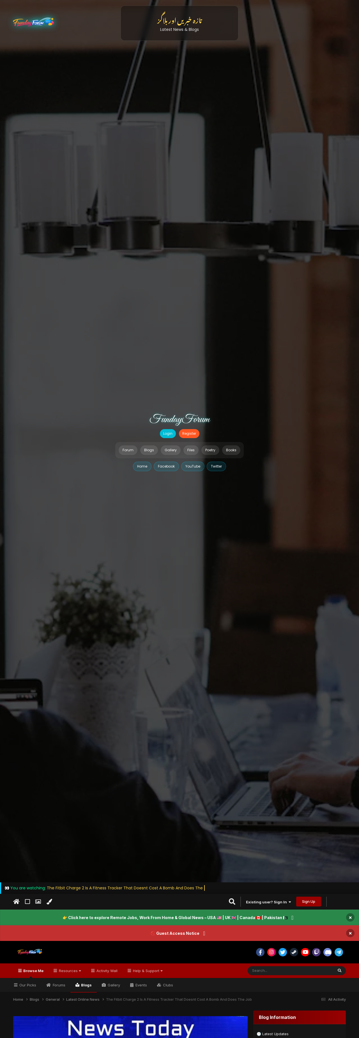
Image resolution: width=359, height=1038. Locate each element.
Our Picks (27, 985)
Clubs (167, 985)
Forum (128, 450)
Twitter (216, 466)
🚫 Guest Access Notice (175, 933)
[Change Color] (49, 901)
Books (231, 450)
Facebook (166, 466)
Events (140, 985)
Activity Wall (106, 970)
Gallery (171, 450)
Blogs (149, 450)
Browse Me (32, 973)
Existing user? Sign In (268, 902)
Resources (69, 970)
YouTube (192, 466)
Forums (58, 985)
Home (142, 466)
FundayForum (179, 420)
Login (167, 433)
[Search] (277, 970)
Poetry (210, 450)
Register (189, 433)
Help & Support (147, 970)
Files (191, 450)
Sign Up (308, 901)
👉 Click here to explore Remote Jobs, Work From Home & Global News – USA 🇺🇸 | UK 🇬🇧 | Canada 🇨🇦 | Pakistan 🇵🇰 (175, 917)
